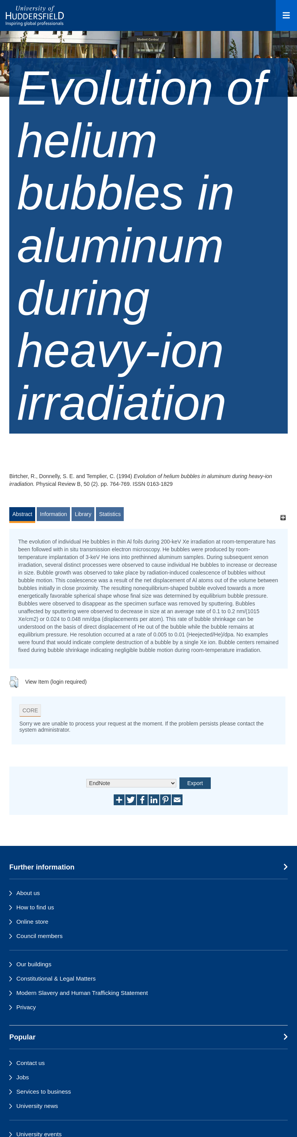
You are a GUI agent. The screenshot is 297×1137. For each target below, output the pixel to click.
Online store (32, 921)
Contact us (30, 1063)
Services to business (43, 1091)
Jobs (22, 1077)
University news (37, 1106)
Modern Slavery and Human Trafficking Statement (82, 993)
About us (28, 893)
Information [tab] (53, 514)
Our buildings (33, 964)
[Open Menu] (286, 15)
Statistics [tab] (110, 514)
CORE (30, 710)
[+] (283, 518)
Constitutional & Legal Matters (56, 978)
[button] (13, 682)
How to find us (35, 907)
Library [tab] (83, 514)
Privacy (26, 1007)
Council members (39, 936)
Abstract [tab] (22, 514)
